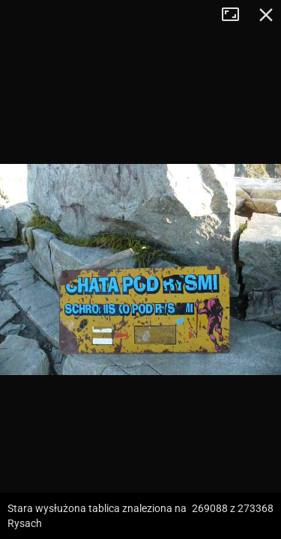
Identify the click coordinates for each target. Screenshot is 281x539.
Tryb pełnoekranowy (236, 15)
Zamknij (266, 15)
